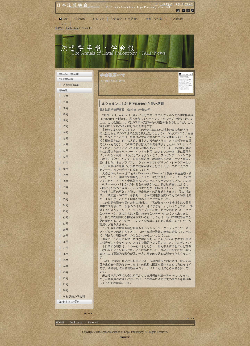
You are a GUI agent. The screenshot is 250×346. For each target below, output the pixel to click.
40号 (65, 168)
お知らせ (98, 18)
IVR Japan (166, 3)
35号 (65, 199)
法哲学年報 (66, 79)
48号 (65, 120)
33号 (65, 211)
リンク (62, 23)
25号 (65, 260)
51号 (65, 102)
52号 (65, 96)
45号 (65, 138)
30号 (65, 229)
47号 (65, 126)
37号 (65, 187)
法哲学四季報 (71, 84)
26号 (65, 253)
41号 (65, 162)
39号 (65, 175)
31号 (65, 223)
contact (189, 3)
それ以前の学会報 (74, 296)
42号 (65, 156)
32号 (65, 217)
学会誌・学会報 (69, 74)
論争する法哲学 (69, 301)
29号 (65, 235)
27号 (65, 247)
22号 (65, 278)
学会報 (63, 90)
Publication (72, 28)
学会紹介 (80, 18)
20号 (65, 290)
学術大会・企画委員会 (125, 18)
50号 (65, 108)
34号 (65, 205)
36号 (65, 193)
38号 (65, 181)
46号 (65, 132)
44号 (65, 144)
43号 (65, 150)
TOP (155, 3)
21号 (65, 284)
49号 (65, 114)
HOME (59, 28)
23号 (65, 272)
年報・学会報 (154, 18)
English (178, 3)
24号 (65, 266)
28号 (65, 241)
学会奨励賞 (177, 18)
